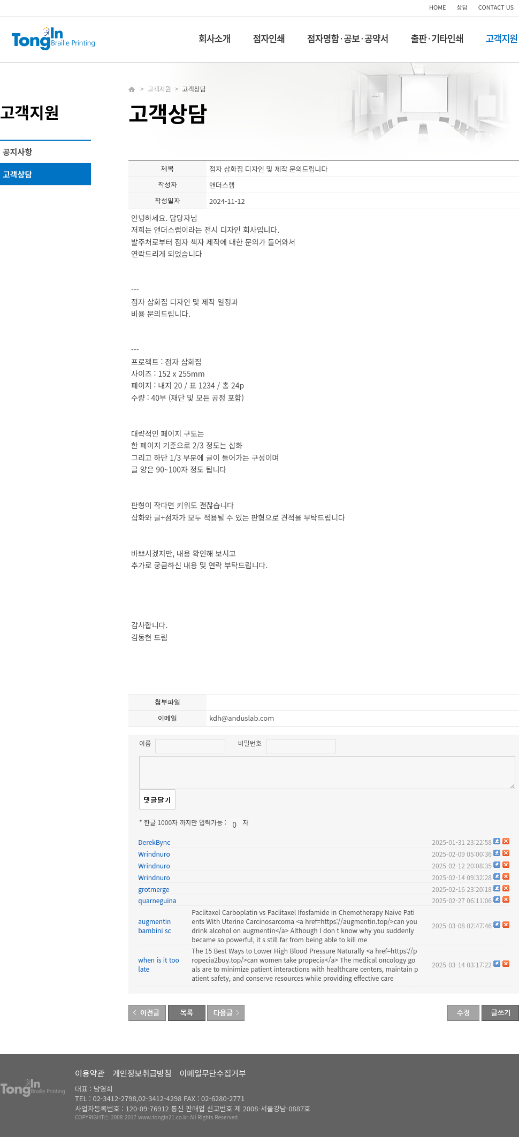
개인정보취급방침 (141, 1073)
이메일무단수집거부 (213, 1073)
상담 (462, 7)
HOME (437, 7)
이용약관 (89, 1073)
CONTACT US (496, 7)
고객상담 (17, 174)
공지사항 (17, 151)
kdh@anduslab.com (241, 718)
